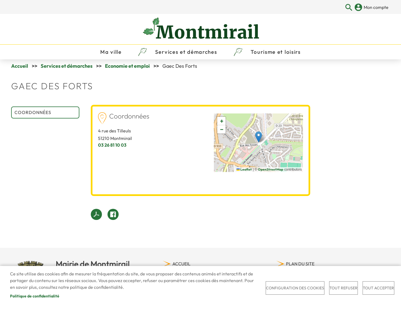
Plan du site (300, 264)
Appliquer (349, 8)
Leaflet (244, 170)
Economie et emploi (127, 66)
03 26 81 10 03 (112, 145)
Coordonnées (32, 112)
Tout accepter (378, 287)
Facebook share (113, 214)
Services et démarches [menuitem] (186, 52)
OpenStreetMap (270, 170)
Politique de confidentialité (34, 296)
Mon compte (376, 7)
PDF (96, 214)
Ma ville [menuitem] (111, 52)
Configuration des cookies (295, 287)
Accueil (19, 66)
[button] (258, 137)
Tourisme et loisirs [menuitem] (276, 52)
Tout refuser (343, 287)
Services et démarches (66, 66)
